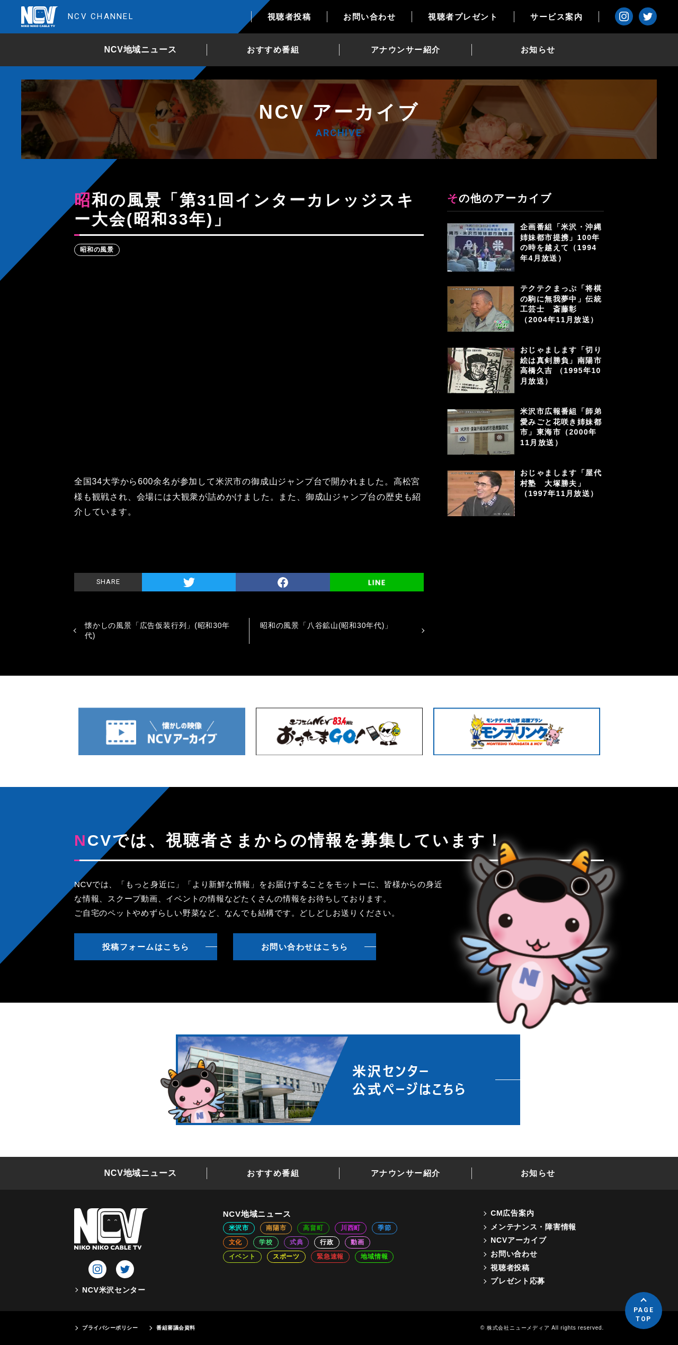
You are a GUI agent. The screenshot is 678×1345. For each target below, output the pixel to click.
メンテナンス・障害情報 (533, 1227)
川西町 (351, 1228)
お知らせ (538, 49)
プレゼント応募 (517, 1281)
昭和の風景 (97, 249)
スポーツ (286, 1256)
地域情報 (374, 1256)
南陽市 (276, 1228)
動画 (357, 1242)
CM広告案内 (512, 1213)
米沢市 (239, 1228)
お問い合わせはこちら (305, 946)
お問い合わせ (369, 16)
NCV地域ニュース (140, 49)
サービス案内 (556, 16)
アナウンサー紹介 (406, 49)
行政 (327, 1242)
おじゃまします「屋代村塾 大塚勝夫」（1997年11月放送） (561, 483)
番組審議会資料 (175, 1328)
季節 (384, 1228)
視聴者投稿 (289, 16)
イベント (242, 1256)
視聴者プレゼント (463, 16)
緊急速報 (330, 1256)
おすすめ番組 (273, 49)
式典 (297, 1242)
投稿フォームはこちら (146, 946)
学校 (266, 1242)
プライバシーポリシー (110, 1328)
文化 (236, 1242)
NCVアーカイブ (518, 1240)
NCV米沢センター (114, 1290)
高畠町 (313, 1228)
